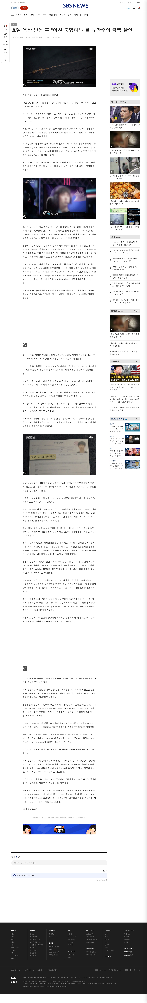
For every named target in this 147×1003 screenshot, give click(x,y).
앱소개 (107, 939)
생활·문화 (53, 14)
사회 (38, 14)
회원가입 (130, 3)
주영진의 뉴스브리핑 (37, 939)
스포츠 (62, 14)
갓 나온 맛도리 (91, 946)
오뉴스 (32, 942)
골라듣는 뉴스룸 (54, 941)
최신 (12, 928)
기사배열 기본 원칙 (99, 978)
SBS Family (100, 964)
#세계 (129, 8)
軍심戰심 (52, 928)
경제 (32, 14)
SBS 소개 (15, 964)
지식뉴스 (127, 928)
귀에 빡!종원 (90, 931)
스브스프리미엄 (129, 924)
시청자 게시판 (109, 945)
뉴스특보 (33, 950)
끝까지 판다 (71, 949)
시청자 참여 (29, 964)
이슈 (12, 953)
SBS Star (128, 945)
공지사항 (108, 951)
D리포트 (70, 939)
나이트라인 (33, 945)
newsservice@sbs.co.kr (78, 976)
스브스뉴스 (90, 942)
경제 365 (71, 936)
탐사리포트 (71, 945)
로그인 (122, 3)
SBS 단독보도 (72, 931)
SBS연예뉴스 (129, 942)
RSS (106, 942)
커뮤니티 (127, 934)
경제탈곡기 (113, 461)
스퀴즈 (126, 936)
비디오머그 (90, 924)
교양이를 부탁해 (91, 934)
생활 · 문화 (15, 942)
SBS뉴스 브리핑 (54, 946)
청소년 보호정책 (111, 978)
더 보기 (136, 310)
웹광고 (40, 964)
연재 (69, 924)
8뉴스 (18, 14)
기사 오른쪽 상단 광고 (124, 58)
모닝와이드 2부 (35, 936)
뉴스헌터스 (33, 931)
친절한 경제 (71, 934)
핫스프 (112, 436)
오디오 (51, 937)
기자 (106, 936)
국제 (44, 14)
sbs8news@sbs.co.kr (79, 972)
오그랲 (112, 424)
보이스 (51, 944)
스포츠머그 (90, 928)
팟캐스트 (127, 931)
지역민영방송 (115, 964)
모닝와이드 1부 (35, 934)
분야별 (13, 924)
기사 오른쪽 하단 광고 (124, 492)
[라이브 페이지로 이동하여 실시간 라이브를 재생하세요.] (24, 8)
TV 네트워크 (15, 950)
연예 (69, 14)
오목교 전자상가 (91, 949)
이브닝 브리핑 (53, 931)
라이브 (107, 934)
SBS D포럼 (128, 949)
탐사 (69, 952)
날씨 (106, 928)
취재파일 (77, 14)
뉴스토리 (33, 947)
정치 (25, 14)
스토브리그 (90, 936)
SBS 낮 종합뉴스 (54, 949)
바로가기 (108, 924)
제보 (106, 931)
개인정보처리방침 (51, 964)
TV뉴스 (87, 14)
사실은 (70, 928)
